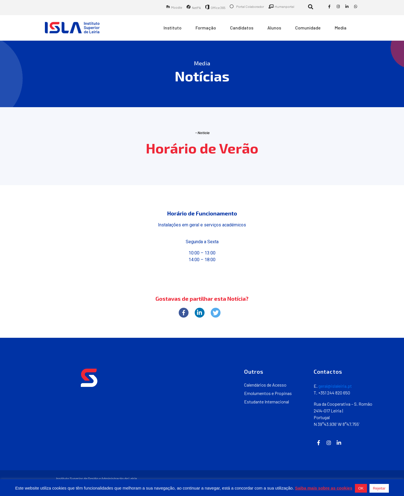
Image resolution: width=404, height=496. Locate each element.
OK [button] (361, 488)
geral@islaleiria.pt (335, 386)
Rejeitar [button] (379, 488)
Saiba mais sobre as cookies (323, 488)
